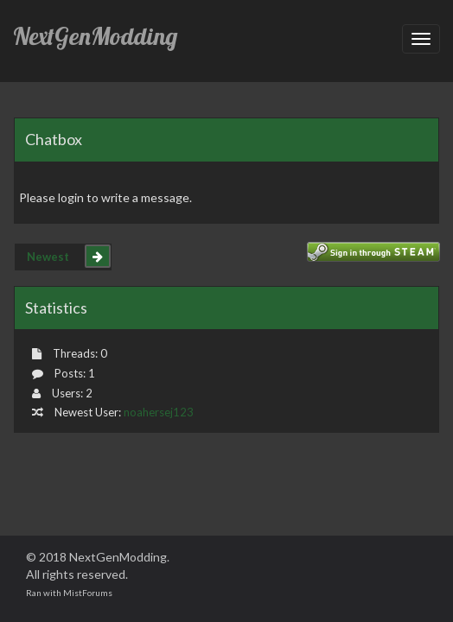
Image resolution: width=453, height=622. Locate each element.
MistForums (87, 592)
